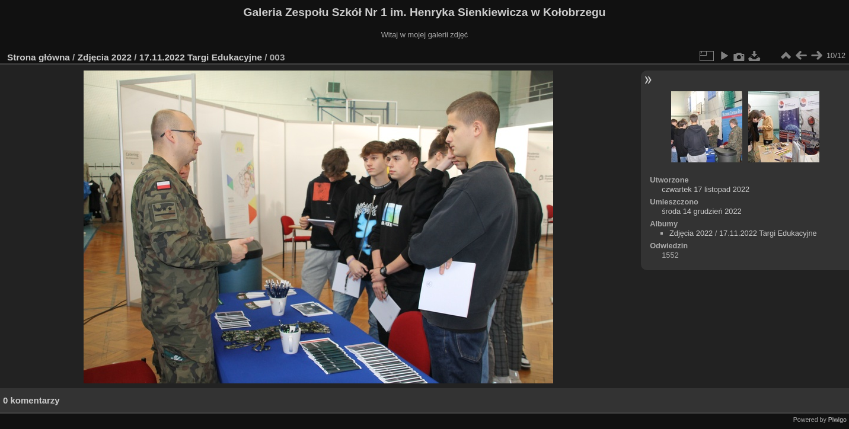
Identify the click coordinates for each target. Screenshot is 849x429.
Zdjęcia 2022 (105, 57)
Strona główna (38, 57)
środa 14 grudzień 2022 (701, 211)
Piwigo (837, 419)
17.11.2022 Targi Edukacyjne (200, 57)
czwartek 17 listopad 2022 (705, 189)
